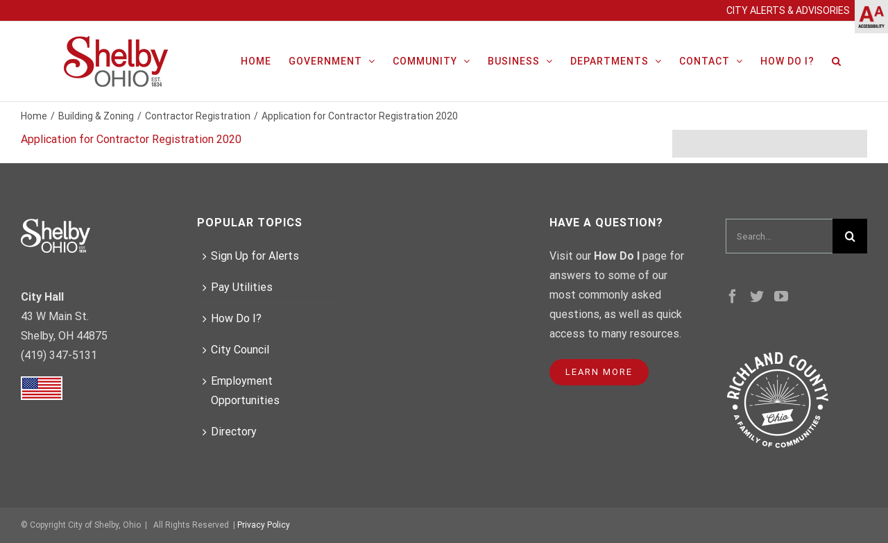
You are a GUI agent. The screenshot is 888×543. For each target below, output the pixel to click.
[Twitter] (757, 296)
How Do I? (236, 318)
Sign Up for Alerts (255, 255)
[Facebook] (733, 296)
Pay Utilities (242, 287)
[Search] (837, 60)
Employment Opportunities (245, 390)
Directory (234, 431)
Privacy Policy (263, 525)
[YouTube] (781, 296)
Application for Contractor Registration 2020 (131, 139)
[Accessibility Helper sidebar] (871, 16)
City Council (240, 349)
